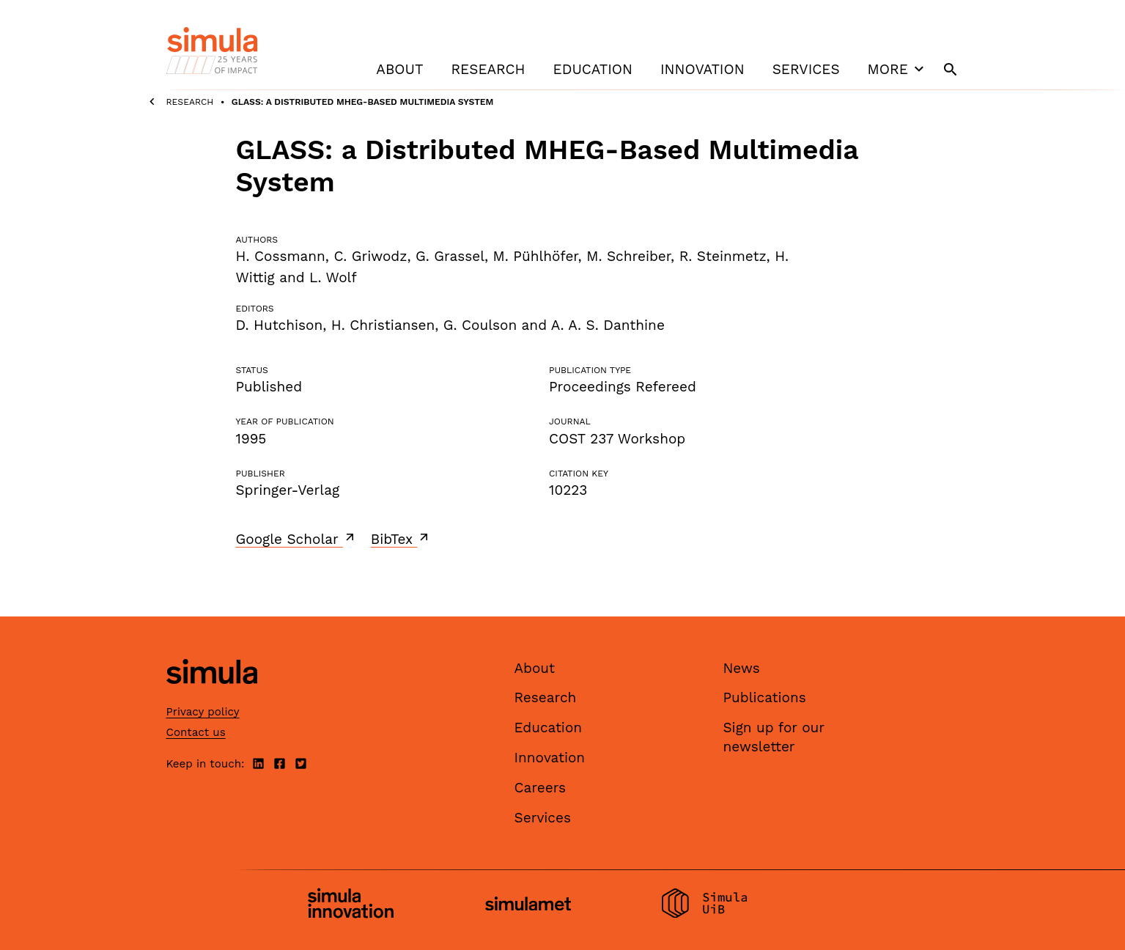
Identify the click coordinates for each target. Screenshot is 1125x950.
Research (488, 69)
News (741, 668)
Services (806, 69)
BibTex (401, 539)
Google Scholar (296, 539)
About (399, 69)
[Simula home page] (211, 696)
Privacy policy (203, 711)
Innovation (702, 69)
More (898, 69)
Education (592, 69)
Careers (540, 787)
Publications (764, 697)
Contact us (196, 732)
